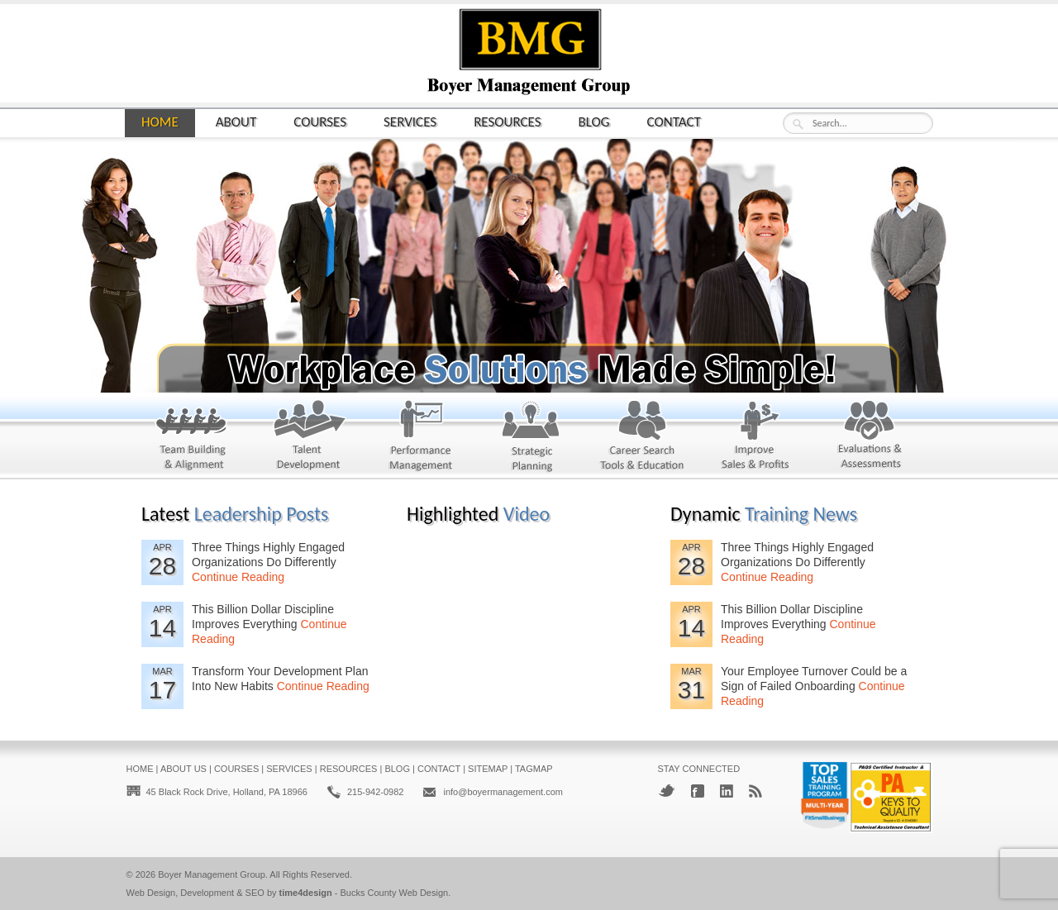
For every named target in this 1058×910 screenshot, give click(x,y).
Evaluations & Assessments (857, 438)
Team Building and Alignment (183, 438)
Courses (319, 121)
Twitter (666, 790)
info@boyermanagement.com (502, 792)
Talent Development (295, 438)
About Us (183, 769)
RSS (755, 791)
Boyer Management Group (211, 874)
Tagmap (534, 769)
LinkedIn (726, 791)
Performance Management (408, 438)
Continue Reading (238, 577)
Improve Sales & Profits (745, 438)
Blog (594, 121)
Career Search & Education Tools (633, 438)
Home (160, 122)
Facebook (697, 791)
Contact (674, 121)
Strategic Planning (520, 438)
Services (410, 121)
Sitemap (488, 769)
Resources (507, 121)
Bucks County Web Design (395, 893)
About (236, 121)
